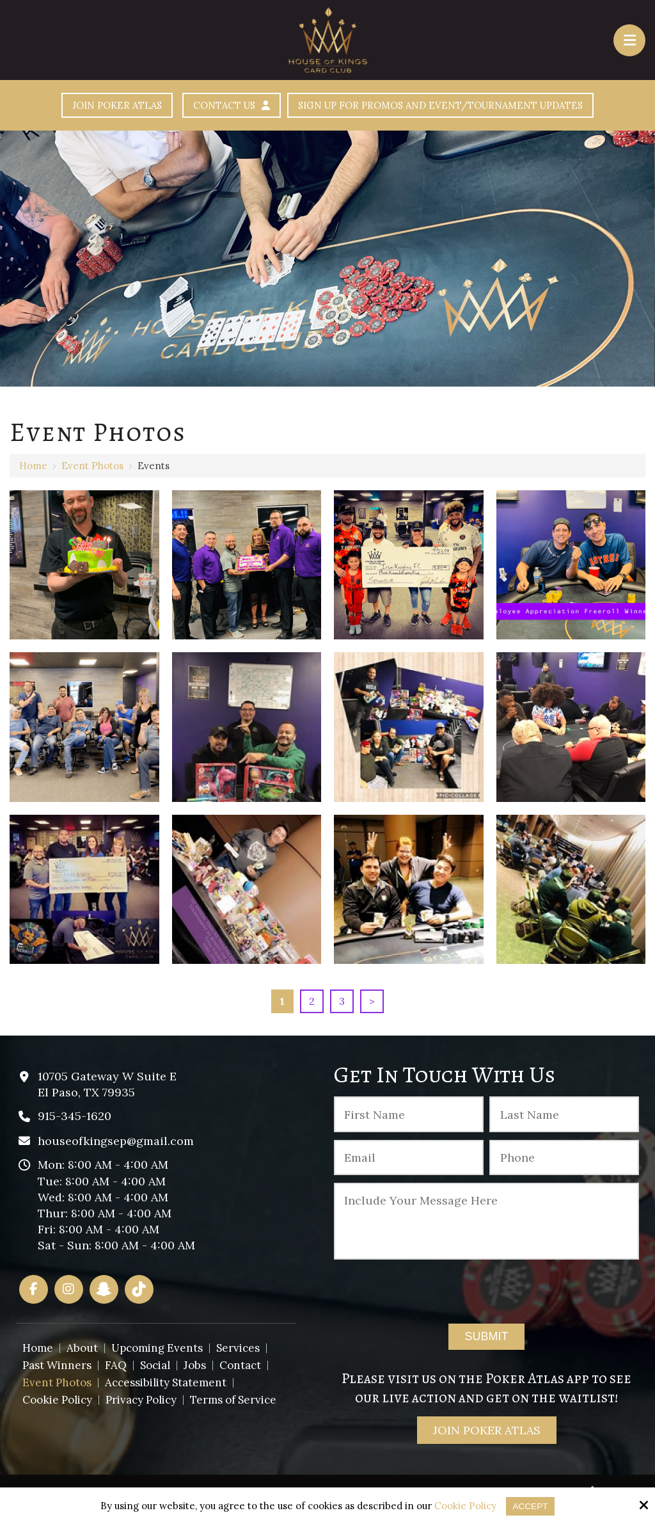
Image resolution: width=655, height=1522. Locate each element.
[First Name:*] (409, 1117)
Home (33, 468)
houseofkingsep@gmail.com (116, 1143)
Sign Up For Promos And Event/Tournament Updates (457, 106)
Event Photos (92, 468)
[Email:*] (409, 1160)
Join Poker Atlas (79, 106)
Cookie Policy (464, 1506)
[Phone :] (564, 1160)
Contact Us (211, 106)
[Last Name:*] (564, 1117)
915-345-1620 (74, 1118)
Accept (530, 1505)
